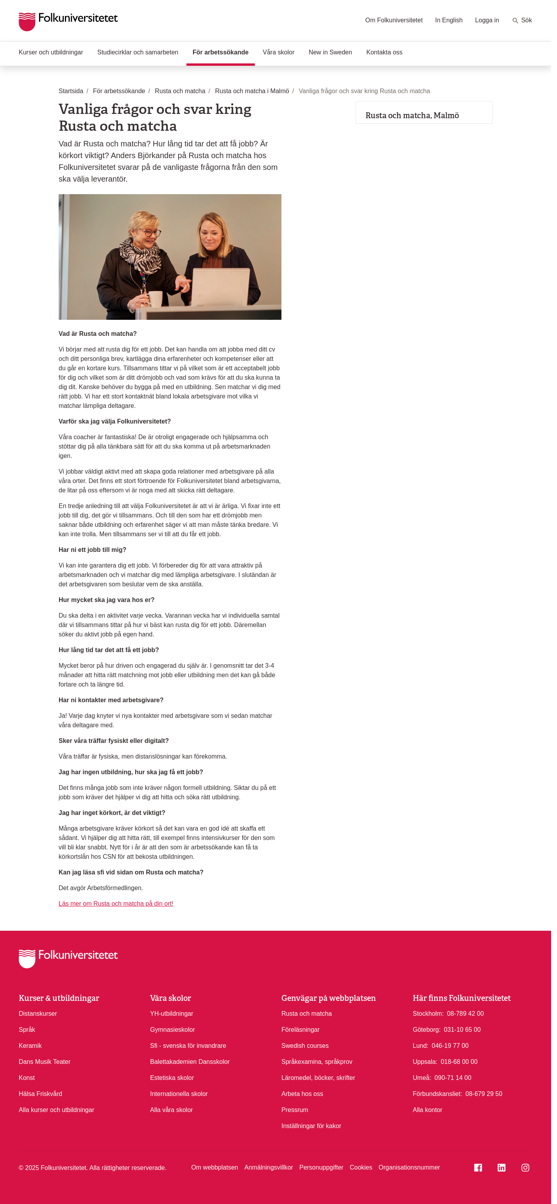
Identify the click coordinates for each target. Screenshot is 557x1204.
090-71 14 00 (453, 1077)
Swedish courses (305, 1045)
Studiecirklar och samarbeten (137, 52)
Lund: (420, 1045)
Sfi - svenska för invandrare (188, 1045)
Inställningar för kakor (311, 1126)
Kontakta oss (384, 52)
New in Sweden (330, 52)
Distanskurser (38, 1013)
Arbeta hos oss (302, 1093)
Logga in (487, 20)
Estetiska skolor (172, 1077)
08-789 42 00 (465, 1013)
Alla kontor (427, 1110)
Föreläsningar (300, 1029)
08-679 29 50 (484, 1093)
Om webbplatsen (214, 1167)
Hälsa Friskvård (40, 1093)
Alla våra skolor (171, 1110)
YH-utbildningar (171, 1013)
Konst (27, 1077)
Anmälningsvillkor (268, 1167)
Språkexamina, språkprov (316, 1061)
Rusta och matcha (306, 1013)
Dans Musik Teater (44, 1061)
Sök (522, 21)
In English (448, 20)
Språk (27, 1029)
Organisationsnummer (409, 1167)
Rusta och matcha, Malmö (412, 115)
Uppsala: (425, 1061)
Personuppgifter (321, 1167)
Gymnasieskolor (172, 1029)
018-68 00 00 (459, 1061)
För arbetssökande (224, 52)
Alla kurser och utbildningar (56, 1110)
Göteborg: (427, 1029)
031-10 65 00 (462, 1029)
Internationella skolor (179, 1093)
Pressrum (294, 1110)
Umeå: (422, 1077)
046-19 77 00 (450, 1045)
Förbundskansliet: (437, 1093)
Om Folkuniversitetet (394, 20)
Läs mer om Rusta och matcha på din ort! (116, 903)
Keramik (30, 1045)
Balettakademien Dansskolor (190, 1061)
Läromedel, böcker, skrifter (318, 1077)
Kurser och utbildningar (51, 52)
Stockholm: (428, 1013)
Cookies (361, 1167)
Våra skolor (278, 52)
